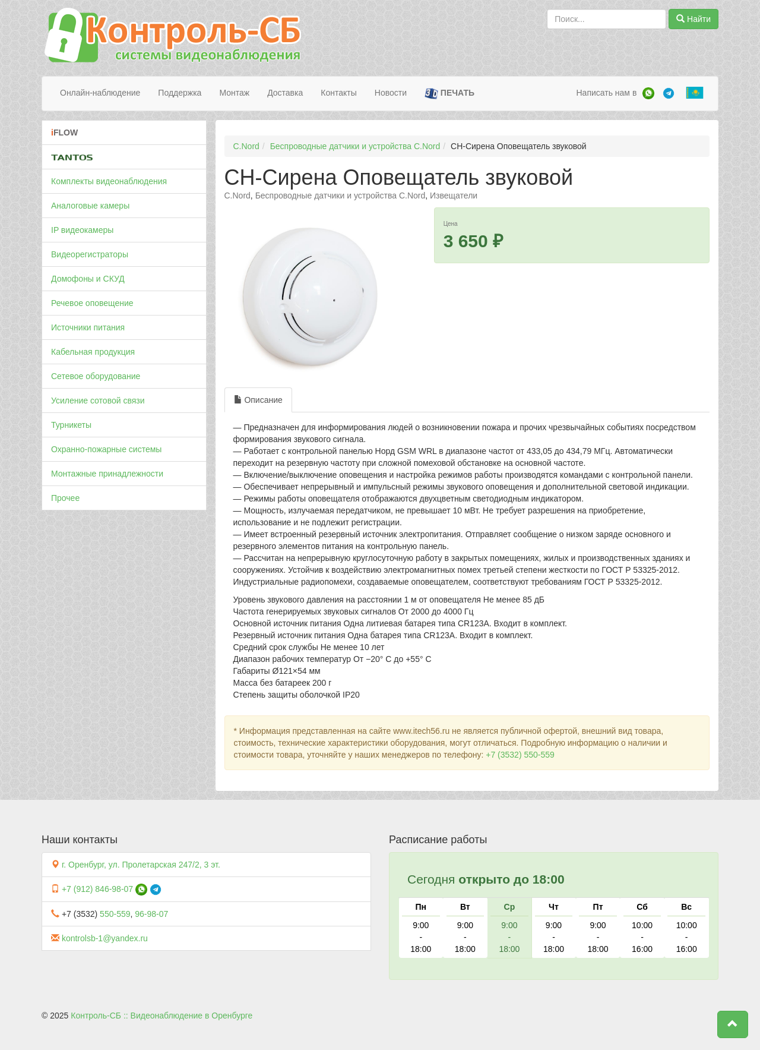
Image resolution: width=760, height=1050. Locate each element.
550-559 (115, 914)
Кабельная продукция (93, 352)
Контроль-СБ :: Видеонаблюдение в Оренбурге (161, 1015)
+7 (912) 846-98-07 (97, 889)
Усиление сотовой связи (98, 400)
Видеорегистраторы (89, 254)
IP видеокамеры (82, 230)
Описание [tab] (258, 400)
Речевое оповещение (92, 303)
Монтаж (234, 92)
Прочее (65, 498)
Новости (391, 92)
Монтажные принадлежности (107, 473)
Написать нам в (606, 92)
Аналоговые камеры (90, 205)
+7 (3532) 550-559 (520, 754)
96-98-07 (151, 914)
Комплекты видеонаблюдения (109, 181)
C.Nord (246, 146)
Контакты (338, 92)
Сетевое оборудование (95, 376)
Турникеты (71, 425)
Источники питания (88, 327)
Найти (693, 19)
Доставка (285, 92)
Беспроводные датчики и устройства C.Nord (355, 146)
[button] (732, 1024)
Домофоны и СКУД (88, 278)
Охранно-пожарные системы (106, 449)
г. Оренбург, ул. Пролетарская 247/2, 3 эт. (141, 864)
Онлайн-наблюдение (100, 92)
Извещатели (453, 195)
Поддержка (179, 92)
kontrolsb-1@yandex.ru (105, 938)
